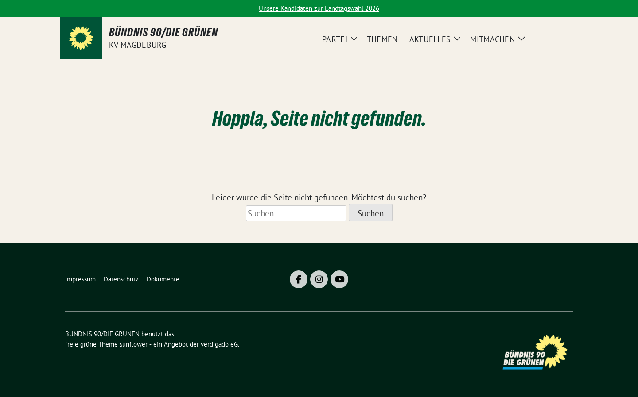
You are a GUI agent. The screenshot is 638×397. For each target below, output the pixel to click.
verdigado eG (219, 344)
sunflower (134, 344)
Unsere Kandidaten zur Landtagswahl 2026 (319, 8)
